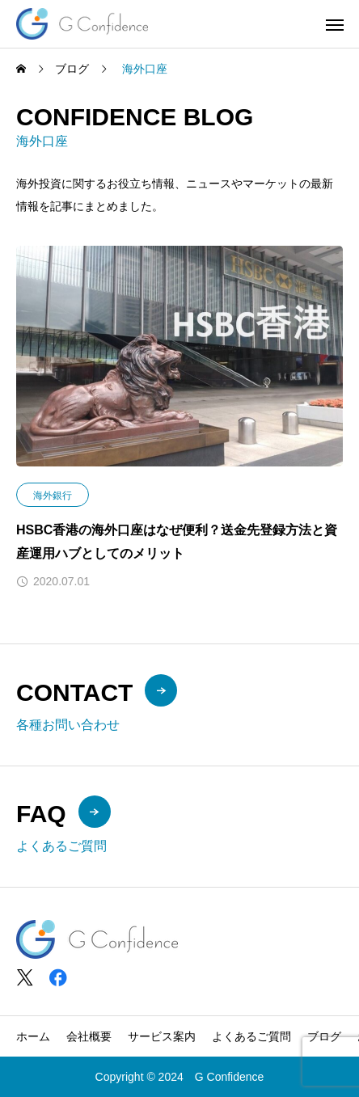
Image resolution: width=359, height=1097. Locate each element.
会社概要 (89, 1036)
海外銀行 (52, 495)
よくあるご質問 (251, 1036)
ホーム (33, 1036)
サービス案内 (162, 1036)
